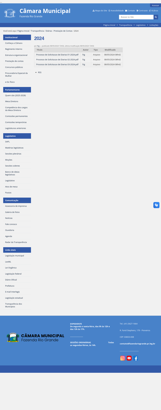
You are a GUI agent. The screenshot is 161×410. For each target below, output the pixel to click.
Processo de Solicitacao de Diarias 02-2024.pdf (57, 59)
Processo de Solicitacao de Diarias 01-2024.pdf (57, 54)
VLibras (154, 10)
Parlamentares (12, 89)
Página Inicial (109, 25)
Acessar (155, 5)
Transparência (125, 25)
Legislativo (140, 25)
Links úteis (10, 250)
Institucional (11, 37)
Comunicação (11, 200)
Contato (131, 10)
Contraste (143, 10)
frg (38, 46)
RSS (39, 72)
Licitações (153, 25)
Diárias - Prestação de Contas (59, 30)
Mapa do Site (101, 10)
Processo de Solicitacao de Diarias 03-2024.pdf (57, 64)
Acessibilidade (117, 10)
